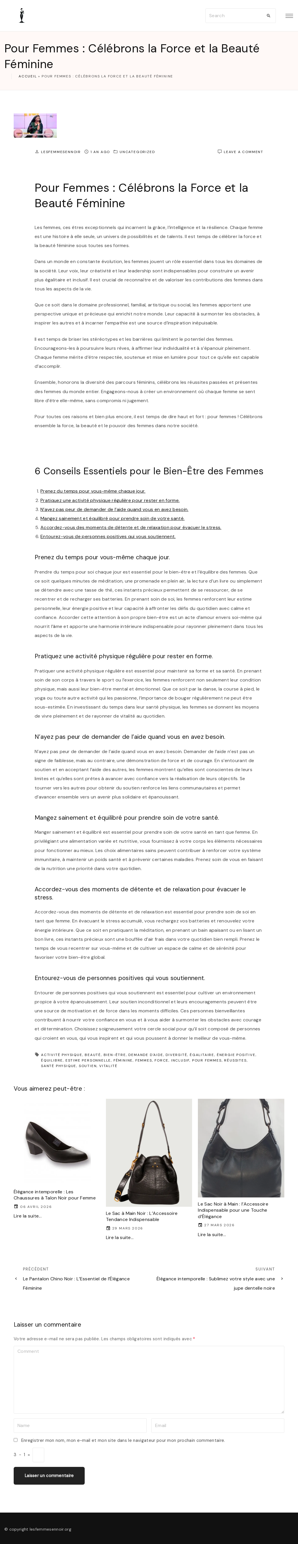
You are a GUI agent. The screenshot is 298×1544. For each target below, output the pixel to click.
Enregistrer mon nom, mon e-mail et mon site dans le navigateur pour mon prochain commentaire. (123, 1440)
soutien (88, 1066)
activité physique (61, 1055)
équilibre (52, 1060)
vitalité (108, 1066)
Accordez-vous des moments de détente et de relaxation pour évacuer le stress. (130, 527)
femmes (143, 1060)
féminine (123, 1060)
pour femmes (207, 1060)
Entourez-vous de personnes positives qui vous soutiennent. (108, 536)
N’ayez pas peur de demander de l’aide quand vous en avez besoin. (114, 509)
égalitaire (202, 1055)
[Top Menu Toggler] (289, 15)
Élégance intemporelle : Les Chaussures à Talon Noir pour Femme (55, 1195)
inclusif (180, 1060)
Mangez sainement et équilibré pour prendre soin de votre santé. (112, 518)
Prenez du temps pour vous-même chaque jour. (93, 491)
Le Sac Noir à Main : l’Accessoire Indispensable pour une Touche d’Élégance (233, 1210)
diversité (176, 1055)
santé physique (58, 1066)
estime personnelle (88, 1060)
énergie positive (236, 1055)
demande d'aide (145, 1055)
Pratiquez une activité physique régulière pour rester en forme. (110, 500)
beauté (93, 1055)
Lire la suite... (28, 1216)
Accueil (28, 76)
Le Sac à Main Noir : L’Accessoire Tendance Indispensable (142, 1216)
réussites (235, 1060)
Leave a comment (243, 152)
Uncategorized (137, 152)
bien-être (115, 1055)
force (161, 1060)
